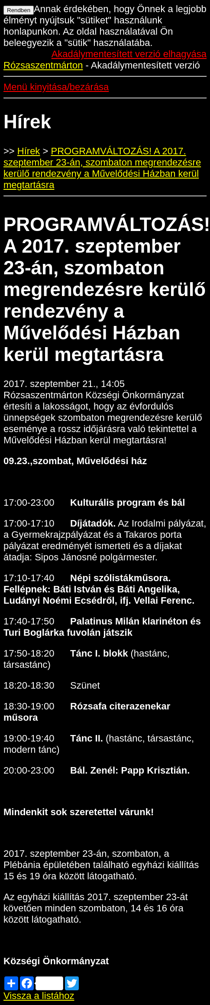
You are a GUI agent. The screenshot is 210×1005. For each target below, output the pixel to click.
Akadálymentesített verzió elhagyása (129, 54)
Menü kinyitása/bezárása (56, 86)
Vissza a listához (38, 995)
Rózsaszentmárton (43, 65)
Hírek (28, 151)
